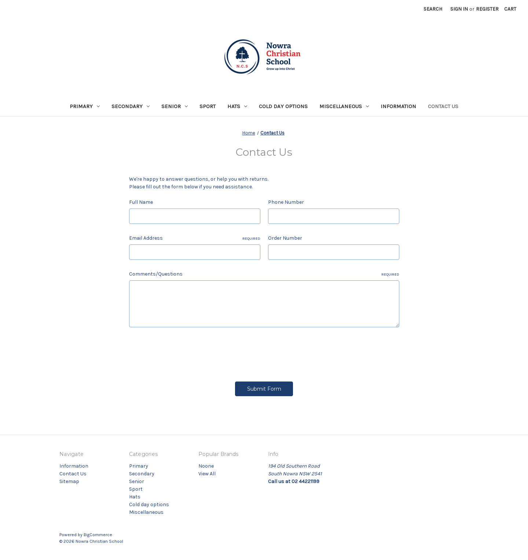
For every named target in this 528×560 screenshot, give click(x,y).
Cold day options (283, 106)
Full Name (141, 202)
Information (398, 106)
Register (487, 9)
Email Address (194, 238)
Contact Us (443, 106)
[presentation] (185, 352)
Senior (174, 106)
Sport (207, 106)
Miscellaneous (344, 106)
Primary (85, 106)
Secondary (130, 106)
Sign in (459, 9)
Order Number (285, 238)
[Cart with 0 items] (510, 9)
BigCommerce (98, 534)
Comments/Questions (264, 274)
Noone (206, 466)
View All (207, 474)
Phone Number (286, 202)
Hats (237, 106)
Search (432, 9)
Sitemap (69, 481)
